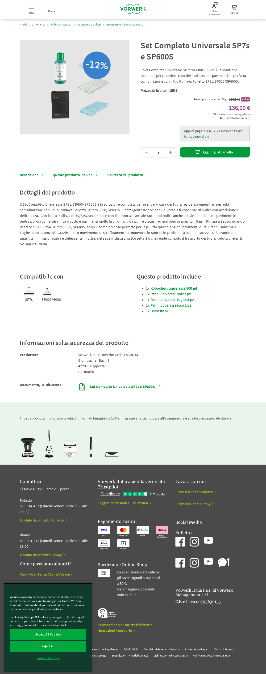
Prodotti (25, 24)
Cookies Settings (48, 658)
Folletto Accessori (61, 24)
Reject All (48, 646)
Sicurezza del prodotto (125, 174)
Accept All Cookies (48, 634)
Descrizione (29, 174)
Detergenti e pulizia (89, 24)
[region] (48, 627)
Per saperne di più (196, 136)
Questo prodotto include (72, 174)
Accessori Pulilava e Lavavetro (124, 24)
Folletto (40, 24)
